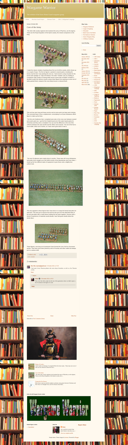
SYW (95, 121)
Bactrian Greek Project (38, 19)
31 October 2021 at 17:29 (53, 266)
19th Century (97, 56)
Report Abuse (82, 425)
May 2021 (84, 80)
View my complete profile (67, 433)
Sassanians (96, 117)
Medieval (96, 98)
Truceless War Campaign (97, 123)
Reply (32, 272)
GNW (95, 85)
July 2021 (84, 78)
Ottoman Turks (51, 19)
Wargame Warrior (41, 7)
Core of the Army (39, 372)
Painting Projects (96, 108)
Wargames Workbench (88, 26)
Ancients (33, 256)
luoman (66, 437)
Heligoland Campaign (96, 88)
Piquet (95, 111)
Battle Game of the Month (89, 32)
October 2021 (85, 73)
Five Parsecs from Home (97, 82)
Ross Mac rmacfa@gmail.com (38, 266)
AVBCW (96, 66)
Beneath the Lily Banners (97, 73)
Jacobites (96, 92)
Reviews (96, 115)
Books (95, 75)
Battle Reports (97, 70)
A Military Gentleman (88, 39)
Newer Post (30, 316)
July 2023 (84, 65)
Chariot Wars (97, 77)
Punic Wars (97, 113)
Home (27, 19)
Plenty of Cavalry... (39, 364)
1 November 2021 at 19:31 (47, 278)
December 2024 (85, 58)
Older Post (73, 316)
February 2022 (85, 67)
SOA (95, 119)
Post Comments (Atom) (39, 318)
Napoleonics (97, 100)
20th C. (96, 58)
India (95, 90)
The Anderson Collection (89, 34)
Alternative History (97, 61)
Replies (34, 275)
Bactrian (96, 68)
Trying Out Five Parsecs (41, 381)
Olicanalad (85, 30)
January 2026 (85, 56)
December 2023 (85, 62)
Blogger (77, 437)
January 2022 (85, 71)
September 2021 (85, 75)
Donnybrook (97, 79)
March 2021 (84, 84)
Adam (36, 278)
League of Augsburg (88, 28)
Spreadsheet (31, 427)
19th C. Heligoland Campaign (66, 19)
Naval (95, 102)
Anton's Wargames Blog (89, 36)
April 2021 (84, 82)
